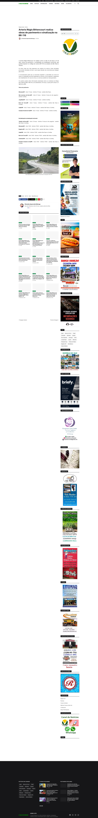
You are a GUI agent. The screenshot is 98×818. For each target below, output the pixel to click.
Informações (43, 3)
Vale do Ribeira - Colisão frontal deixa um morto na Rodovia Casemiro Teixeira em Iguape (73, 792)
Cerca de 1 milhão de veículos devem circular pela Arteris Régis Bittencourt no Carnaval (52, 242)
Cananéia (63, 335)
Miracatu (74, 339)
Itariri (75, 337)
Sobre (43, 0)
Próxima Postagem (54, 320)
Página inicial (21, 27)
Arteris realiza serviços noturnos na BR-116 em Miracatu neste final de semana (37, 259)
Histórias (57, 3)
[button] (75, 3)
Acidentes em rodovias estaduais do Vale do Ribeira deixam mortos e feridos (73, 785)
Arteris (26, 27)
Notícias (36, 3)
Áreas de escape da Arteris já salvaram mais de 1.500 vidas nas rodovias (24, 225)
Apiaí (62, 333)
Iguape (73, 335)
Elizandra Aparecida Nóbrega (32, 204)
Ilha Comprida (64, 337)
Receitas (62, 700)
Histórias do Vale (68, 0)
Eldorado (69, 335)
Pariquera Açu (28, 792)
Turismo (51, 3)
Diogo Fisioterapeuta (65, 709)
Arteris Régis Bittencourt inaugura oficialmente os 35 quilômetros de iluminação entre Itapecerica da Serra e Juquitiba (25, 277)
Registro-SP (63, 343)
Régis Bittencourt (35, 196)
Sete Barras (70, 343)
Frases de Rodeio (64, 703)
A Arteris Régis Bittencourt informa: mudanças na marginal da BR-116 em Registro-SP (24, 294)
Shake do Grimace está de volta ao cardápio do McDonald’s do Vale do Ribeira (51, 799)
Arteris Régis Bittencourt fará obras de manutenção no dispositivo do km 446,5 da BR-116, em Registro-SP (38, 277)
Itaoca (33, 788)
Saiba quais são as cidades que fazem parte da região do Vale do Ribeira (73, 799)
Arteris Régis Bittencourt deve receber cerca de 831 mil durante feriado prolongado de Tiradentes (24, 242)
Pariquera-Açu (64, 341)
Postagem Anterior (23, 320)
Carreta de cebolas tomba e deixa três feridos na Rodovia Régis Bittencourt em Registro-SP (52, 792)
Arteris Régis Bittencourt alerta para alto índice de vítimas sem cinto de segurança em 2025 (51, 294)
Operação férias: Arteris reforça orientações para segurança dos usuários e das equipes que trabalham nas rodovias (52, 260)
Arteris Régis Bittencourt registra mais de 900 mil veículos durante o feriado (52, 225)
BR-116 (26, 196)
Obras (30, 196)
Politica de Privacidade (49, 0)
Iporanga (70, 337)
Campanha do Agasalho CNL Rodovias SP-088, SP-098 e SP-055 (52, 785)
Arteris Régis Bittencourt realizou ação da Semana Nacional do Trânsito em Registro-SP (51, 277)
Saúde (62, 3)
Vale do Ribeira (64, 346)
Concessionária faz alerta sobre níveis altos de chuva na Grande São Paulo (24, 259)
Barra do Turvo (68, 333)
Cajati (74, 333)
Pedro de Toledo (72, 341)
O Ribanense (63, 707)
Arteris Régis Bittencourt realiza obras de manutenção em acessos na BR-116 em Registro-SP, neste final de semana (38, 243)
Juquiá (69, 339)
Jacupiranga (63, 339)
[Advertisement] (49, 16)
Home (40, 0)
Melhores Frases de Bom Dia (66, 705)
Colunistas (77, 0)
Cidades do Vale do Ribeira (59, 0)
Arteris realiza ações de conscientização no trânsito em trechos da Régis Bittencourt (38, 294)
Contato (73, 0)
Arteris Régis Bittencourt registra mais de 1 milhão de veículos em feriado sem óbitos (38, 226)
